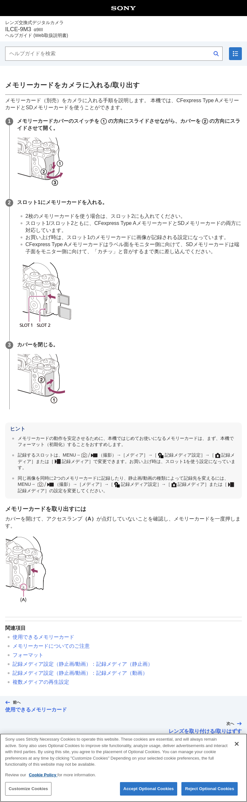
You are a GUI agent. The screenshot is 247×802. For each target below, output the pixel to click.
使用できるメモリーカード (43, 637)
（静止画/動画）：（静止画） (83, 664)
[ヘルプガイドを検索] (114, 54)
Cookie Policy (43, 775)
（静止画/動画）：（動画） (80, 673)
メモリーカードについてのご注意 (51, 646)
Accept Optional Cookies (149, 789)
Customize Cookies (28, 789)
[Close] (237, 744)
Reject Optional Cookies (209, 789)
